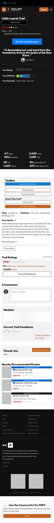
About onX (6, 463)
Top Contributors (8, 430)
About (5, 415)
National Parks (33, 433)
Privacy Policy (15, 511)
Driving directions (28, 190)
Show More (9, 248)
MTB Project (32, 419)
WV (10, 31)
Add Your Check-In (41, 350)
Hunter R (30, 60)
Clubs (4, 426)
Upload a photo (28, 202)
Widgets (5, 423)
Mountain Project (33, 415)
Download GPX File (27, 194)
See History (39, 338)
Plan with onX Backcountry (27, 42)
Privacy (38, 492)
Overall (14, 269)
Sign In (44, 9)
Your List (30, 81)
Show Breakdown (27, 274)
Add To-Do (20, 81)
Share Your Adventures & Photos (14, 433)
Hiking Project (32, 423)
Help (4, 419)
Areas (4, 31)
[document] (27, 513)
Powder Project (33, 430)
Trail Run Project (33, 426)
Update (42, 335)
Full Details (47, 257)
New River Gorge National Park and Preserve (22, 34)
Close (27, 516)
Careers (5, 466)
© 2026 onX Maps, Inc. (20, 492)
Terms (32, 492)
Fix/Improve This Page (28, 207)
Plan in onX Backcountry (28, 184)
